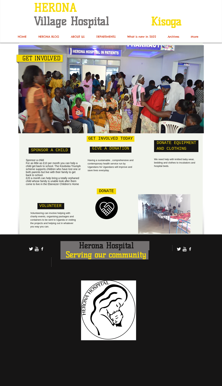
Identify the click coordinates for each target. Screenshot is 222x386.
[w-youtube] (36, 249)
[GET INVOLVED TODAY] (110, 139)
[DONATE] (106, 191)
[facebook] (42, 249)
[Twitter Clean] (31, 249)
